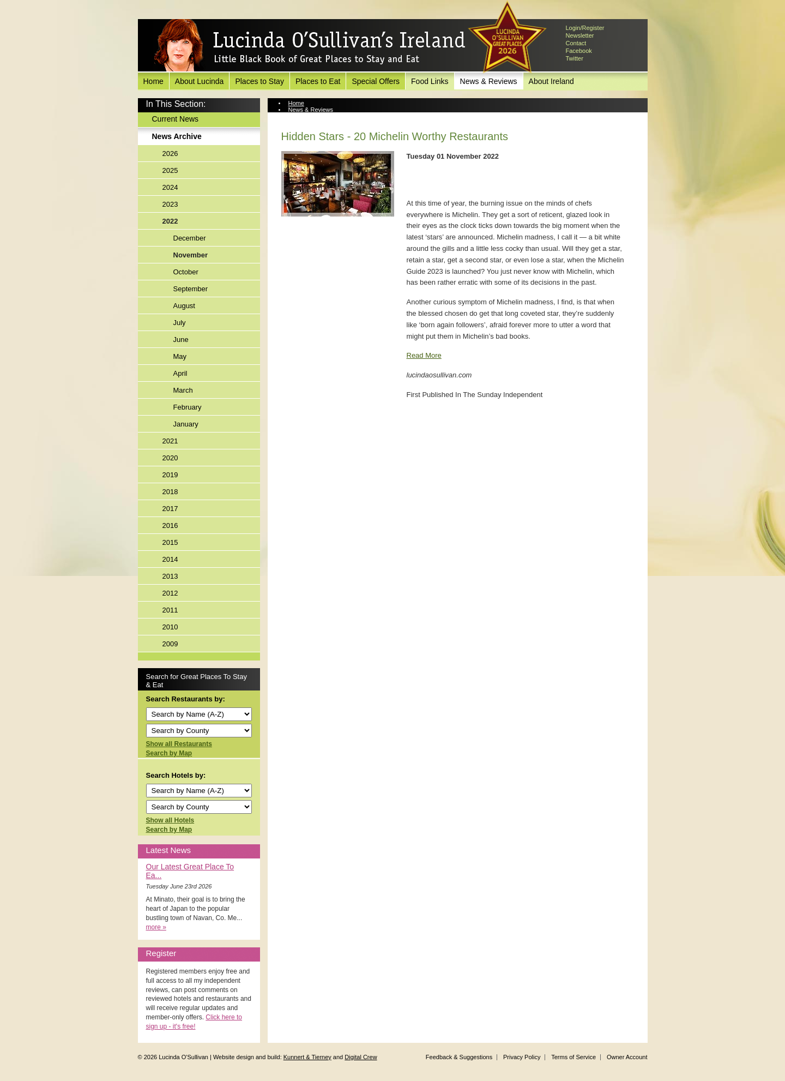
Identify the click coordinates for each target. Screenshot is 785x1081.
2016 (170, 525)
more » (156, 927)
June (181, 339)
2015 (170, 542)
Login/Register (585, 28)
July (179, 323)
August (184, 306)
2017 (170, 509)
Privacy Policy (521, 1057)
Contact (576, 43)
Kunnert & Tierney (307, 1057)
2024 (170, 187)
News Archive (177, 136)
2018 (170, 492)
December (189, 238)
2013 (170, 576)
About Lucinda (199, 81)
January (185, 424)
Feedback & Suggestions (459, 1057)
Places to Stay (259, 81)
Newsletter (580, 35)
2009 (170, 644)
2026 (170, 153)
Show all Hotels (170, 820)
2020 (170, 458)
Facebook (579, 50)
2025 (170, 170)
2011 (170, 610)
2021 (170, 441)
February (187, 407)
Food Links (429, 81)
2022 (170, 221)
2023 (170, 204)
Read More (424, 355)
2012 (170, 593)
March (183, 390)
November (190, 255)
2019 (170, 475)
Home (153, 81)
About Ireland (551, 81)
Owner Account (627, 1057)
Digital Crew (361, 1057)
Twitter (574, 58)
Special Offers (376, 81)
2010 (170, 627)
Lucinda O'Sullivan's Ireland (309, 46)
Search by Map (169, 753)
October (185, 272)
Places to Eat (318, 81)
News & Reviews (488, 81)
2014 (170, 559)
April (180, 373)
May (180, 356)
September (190, 289)
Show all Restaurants (179, 744)
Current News (175, 119)
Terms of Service (573, 1057)
